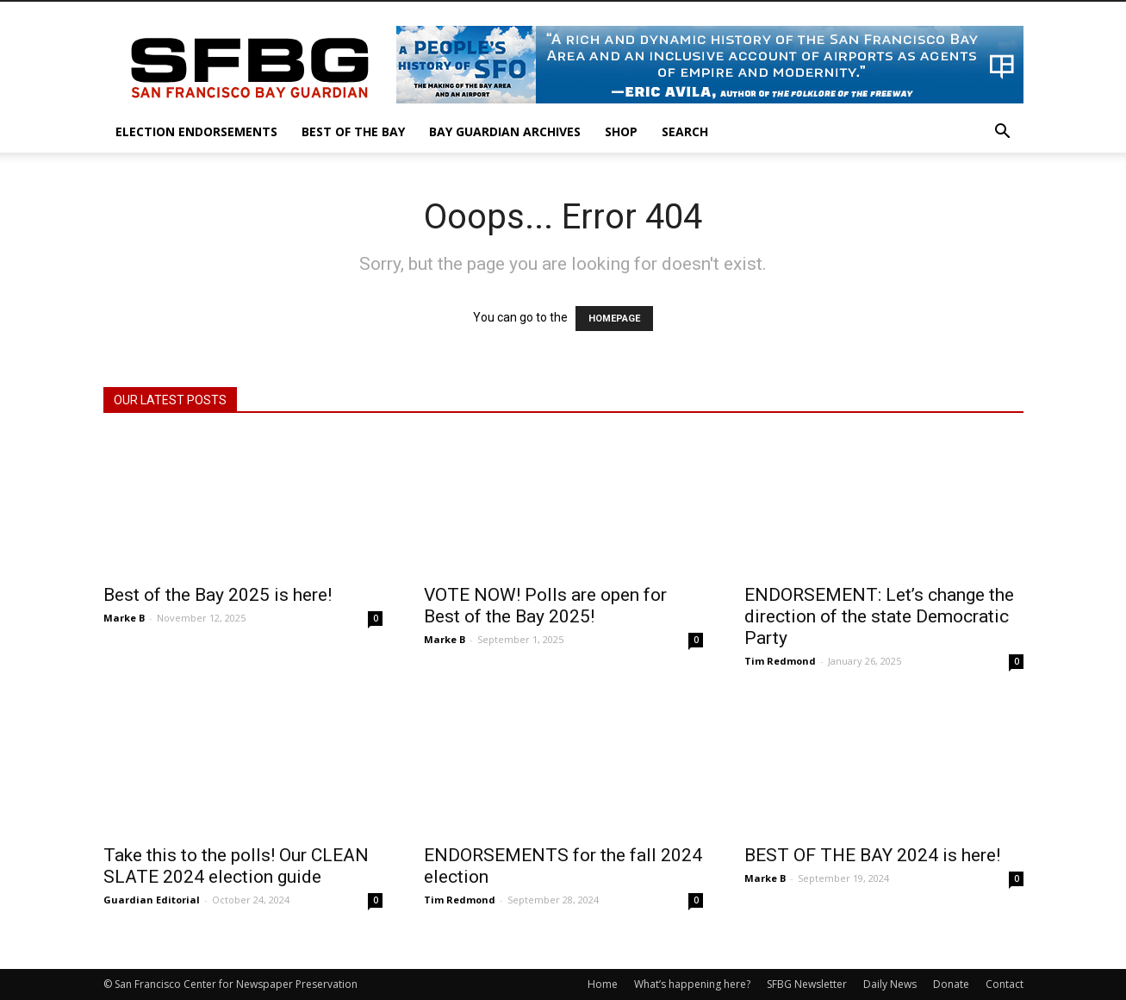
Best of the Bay (353, 131)
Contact (1004, 984)
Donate (951, 984)
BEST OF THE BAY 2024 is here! (872, 855)
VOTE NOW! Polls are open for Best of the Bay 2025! (545, 605)
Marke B (124, 617)
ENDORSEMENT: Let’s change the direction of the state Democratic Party (879, 616)
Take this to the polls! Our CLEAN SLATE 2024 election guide (236, 866)
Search (685, 131)
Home (603, 984)
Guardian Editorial (151, 899)
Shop (621, 131)
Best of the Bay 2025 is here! (217, 594)
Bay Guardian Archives (505, 131)
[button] (1002, 133)
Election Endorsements (196, 131)
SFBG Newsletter (807, 984)
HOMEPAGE (614, 318)
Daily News (890, 984)
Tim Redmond (780, 660)
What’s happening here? (692, 984)
